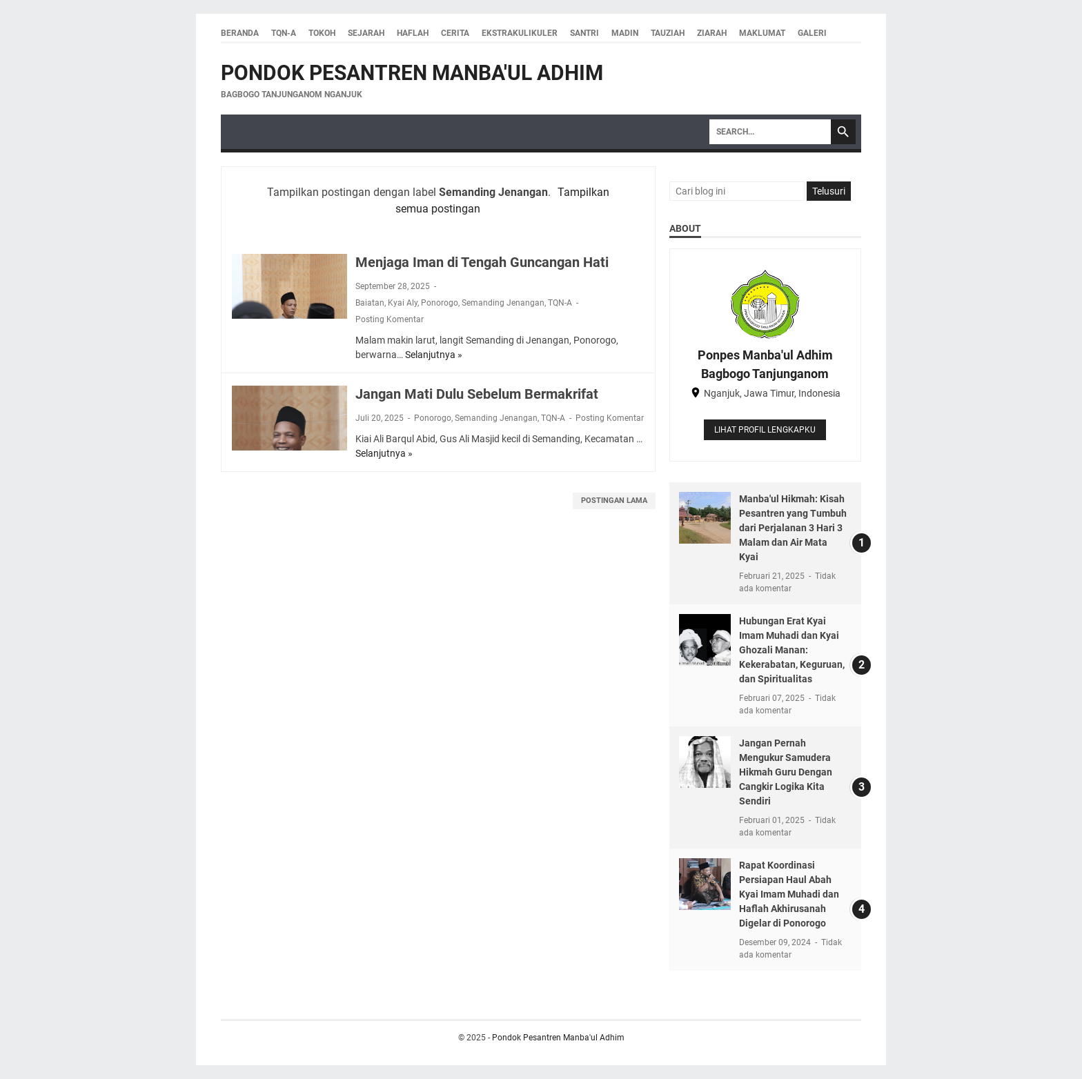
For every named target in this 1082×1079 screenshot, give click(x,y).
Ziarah (712, 33)
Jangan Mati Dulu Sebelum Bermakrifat (476, 394)
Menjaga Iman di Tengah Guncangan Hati (482, 262)
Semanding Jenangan (503, 303)
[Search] (770, 131)
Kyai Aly (402, 303)
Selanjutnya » (433, 354)
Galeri (812, 33)
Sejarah (366, 33)
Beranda (240, 33)
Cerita (455, 33)
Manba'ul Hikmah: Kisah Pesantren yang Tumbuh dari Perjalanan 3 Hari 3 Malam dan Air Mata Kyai (793, 527)
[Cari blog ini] (737, 191)
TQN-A (283, 33)
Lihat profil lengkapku (765, 430)
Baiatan (369, 303)
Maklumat (762, 33)
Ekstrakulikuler (520, 33)
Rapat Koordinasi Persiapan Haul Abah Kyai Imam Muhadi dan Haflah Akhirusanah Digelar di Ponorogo (789, 894)
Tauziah (668, 33)
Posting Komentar (389, 319)
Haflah (413, 33)
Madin (624, 33)
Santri (584, 33)
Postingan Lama (614, 500)
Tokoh (321, 33)
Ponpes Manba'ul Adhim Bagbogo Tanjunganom (765, 364)
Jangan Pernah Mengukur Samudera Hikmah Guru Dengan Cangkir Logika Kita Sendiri (785, 772)
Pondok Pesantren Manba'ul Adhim (412, 73)
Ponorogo (439, 303)
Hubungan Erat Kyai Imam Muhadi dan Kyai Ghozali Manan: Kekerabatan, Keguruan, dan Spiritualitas (792, 649)
